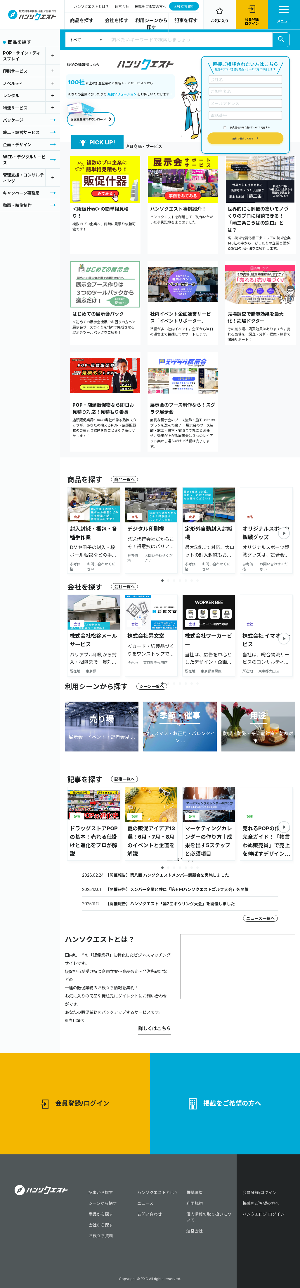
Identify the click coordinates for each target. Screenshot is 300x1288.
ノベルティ (13, 83)
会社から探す (101, 1224)
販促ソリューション (121, 94)
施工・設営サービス (21, 132)
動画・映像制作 (17, 205)
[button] (284, 533)
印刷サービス (15, 71)
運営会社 (122, 6)
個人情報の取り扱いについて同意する (250, 127)
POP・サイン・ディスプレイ (21, 55)
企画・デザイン (17, 144)
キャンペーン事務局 (21, 193)
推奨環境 (194, 1192)
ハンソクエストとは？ (91, 6)
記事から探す (101, 1192)
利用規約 (194, 1203)
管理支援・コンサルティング (23, 177)
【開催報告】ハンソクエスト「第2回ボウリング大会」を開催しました (170, 903)
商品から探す (101, 1214)
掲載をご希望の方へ (150, 6)
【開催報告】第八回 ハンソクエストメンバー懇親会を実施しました (167, 875)
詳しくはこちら (154, 1028)
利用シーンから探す (151, 24)
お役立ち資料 (184, 6)
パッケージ (13, 120)
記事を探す (186, 20)
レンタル (11, 95)
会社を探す (116, 20)
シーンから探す (103, 1203)
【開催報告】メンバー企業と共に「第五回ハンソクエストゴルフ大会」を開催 (177, 889)
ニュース (145, 1203)
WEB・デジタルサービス (24, 159)
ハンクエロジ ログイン (263, 1214)
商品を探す (81, 20)
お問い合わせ (149, 1214)
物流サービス (15, 107)
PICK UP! (97, 142)
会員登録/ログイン (75, 1104)
